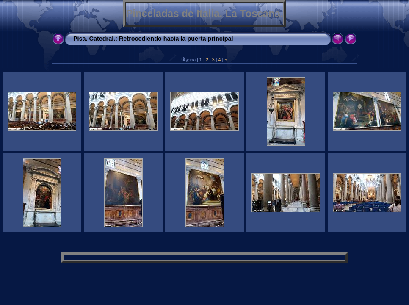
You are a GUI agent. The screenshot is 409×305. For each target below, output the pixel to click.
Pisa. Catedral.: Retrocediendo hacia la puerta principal (153, 38)
